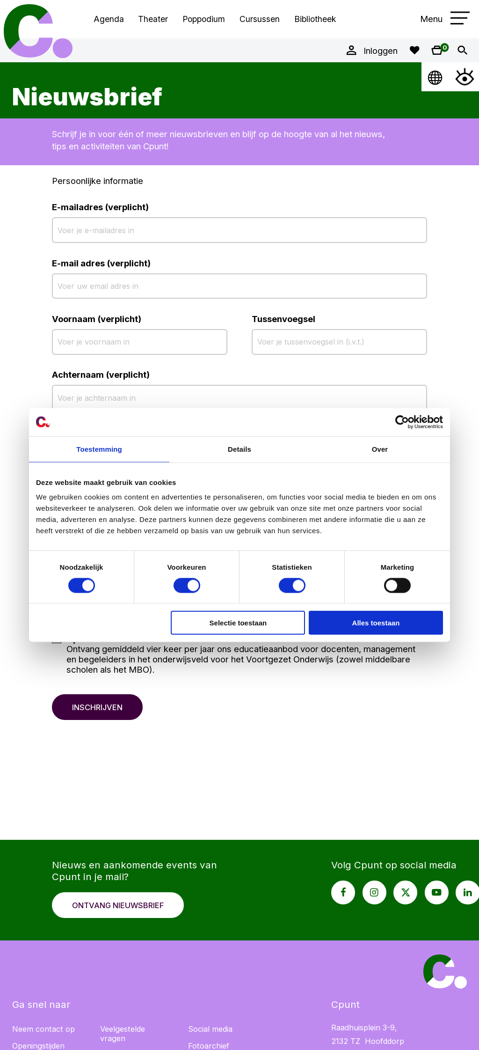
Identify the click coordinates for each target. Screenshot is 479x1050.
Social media (210, 1029)
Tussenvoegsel (283, 319)
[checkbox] (239, 656)
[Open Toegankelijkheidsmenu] (464, 76)
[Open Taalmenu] (435, 76)
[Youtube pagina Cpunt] (437, 892)
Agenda (109, 19)
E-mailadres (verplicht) (100, 207)
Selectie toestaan (238, 623)
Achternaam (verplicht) (101, 374)
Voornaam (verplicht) (96, 319)
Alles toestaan (376, 623)
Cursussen (260, 19)
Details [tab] (239, 449)
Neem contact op (43, 1029)
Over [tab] (380, 449)
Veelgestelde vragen (122, 1033)
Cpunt (38, 31)
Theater (153, 19)
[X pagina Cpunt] (405, 892)
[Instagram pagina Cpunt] (374, 892)
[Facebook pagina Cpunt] (343, 892)
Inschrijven (97, 707)
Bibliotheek (315, 19)
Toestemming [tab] (99, 449)
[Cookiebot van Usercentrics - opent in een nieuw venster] (402, 422)
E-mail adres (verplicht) (101, 263)
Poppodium (203, 19)
